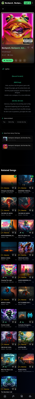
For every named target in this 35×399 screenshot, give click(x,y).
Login (27, 3)
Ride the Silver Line (24, 235)
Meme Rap (11, 122)
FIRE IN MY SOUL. (23, 258)
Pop (7, 237)
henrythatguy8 (6, 52)
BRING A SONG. (5, 258)
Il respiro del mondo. (7, 191)
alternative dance (13, 282)
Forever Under (5, 325)
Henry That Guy (12, 140)
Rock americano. (27, 371)
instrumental (8, 327)
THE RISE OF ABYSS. (7, 213)
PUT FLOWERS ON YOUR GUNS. (25, 302)
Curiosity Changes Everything (25, 325)
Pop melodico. (9, 192)
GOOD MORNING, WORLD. (8, 235)
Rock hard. (26, 260)
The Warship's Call (6, 392)
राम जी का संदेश (22, 347)
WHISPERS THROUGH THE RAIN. (25, 191)
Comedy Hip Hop (21, 122)
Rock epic (8, 215)
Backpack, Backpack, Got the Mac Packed (20, 138)
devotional (24, 349)
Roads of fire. (22, 370)
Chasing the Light (6, 280)
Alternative (26, 192)
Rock (24, 237)
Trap (4, 122)
